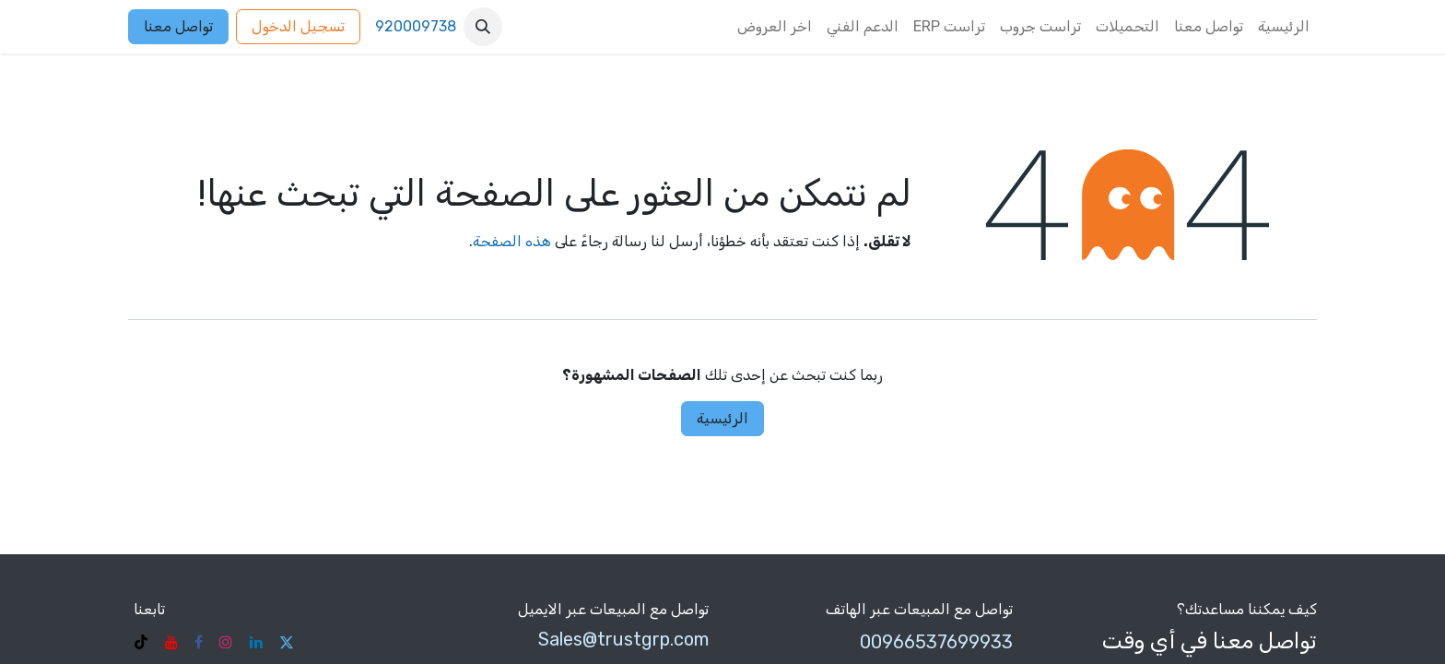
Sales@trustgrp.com (623, 639)
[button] (483, 26)
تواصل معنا (178, 26)
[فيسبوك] (198, 642)
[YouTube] (171, 642)
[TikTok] (141, 642)
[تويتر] (287, 642)
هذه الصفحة (512, 241)
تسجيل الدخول (298, 26)
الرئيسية (722, 418)
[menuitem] (1284, 26)
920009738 (415, 26)
